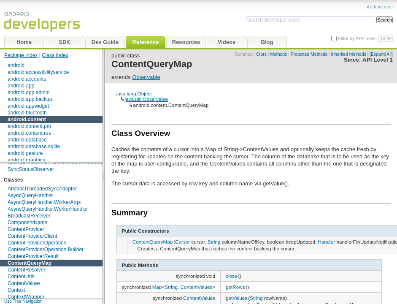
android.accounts (27, 79)
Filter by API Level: (358, 38)
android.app (21, 86)
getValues (236, 298)
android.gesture (25, 153)
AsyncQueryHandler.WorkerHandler (48, 209)
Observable (146, 77)
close (231, 276)
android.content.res (29, 133)
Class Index (55, 55)
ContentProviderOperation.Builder (46, 249)
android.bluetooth (27, 113)
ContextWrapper (26, 297)
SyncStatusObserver (31, 169)
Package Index (21, 55)
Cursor (182, 241)
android (16, 65)
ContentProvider (26, 229)
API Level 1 (377, 60)
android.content (27, 119)
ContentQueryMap (29, 263)
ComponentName (27, 222)
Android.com (380, 6)
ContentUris (21, 277)
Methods (278, 54)
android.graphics (26, 160)
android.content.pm (29, 126)
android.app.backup (30, 99)
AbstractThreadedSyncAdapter (42, 189)
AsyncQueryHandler (30, 195)
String (214, 241)
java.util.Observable (146, 99)
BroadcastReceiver (29, 216)
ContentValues (24, 283)
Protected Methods (309, 54)
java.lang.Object (134, 93)
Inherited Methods (348, 54)
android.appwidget (28, 106)
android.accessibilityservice (38, 72)
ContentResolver (26, 270)
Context (16, 290)
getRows (235, 287)
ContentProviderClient (32, 236)
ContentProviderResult (33, 256)
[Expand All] (381, 54)
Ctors (261, 54)
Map (157, 287)
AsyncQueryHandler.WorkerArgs (44, 202)
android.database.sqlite (34, 146)
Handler (326, 241)
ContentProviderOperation (37, 243)
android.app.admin (28, 92)
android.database (27, 140)
